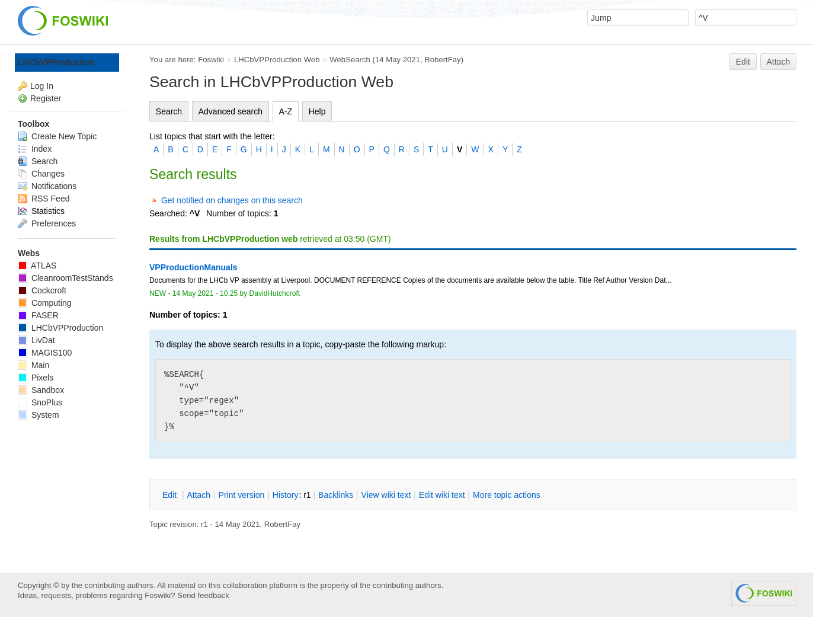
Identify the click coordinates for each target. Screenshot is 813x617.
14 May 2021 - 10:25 (205, 293)
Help (317, 111)
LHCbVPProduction (56, 62)
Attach (778, 61)
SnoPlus (40, 402)
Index (35, 149)
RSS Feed (43, 198)
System (38, 415)
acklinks (335, 495)
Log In (41, 86)
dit (170, 495)
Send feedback (203, 595)
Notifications (47, 186)
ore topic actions (506, 495)
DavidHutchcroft (274, 293)
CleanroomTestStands (65, 278)
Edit (743, 61)
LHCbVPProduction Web (277, 59)
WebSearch (349, 59)
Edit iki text (442, 495)
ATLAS (37, 265)
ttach (198, 495)
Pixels (35, 377)
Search (169, 111)
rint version (242, 495)
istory (286, 495)
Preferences (47, 223)
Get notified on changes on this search (232, 200)
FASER (38, 315)
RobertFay (442, 59)
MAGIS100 (45, 352)
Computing (45, 303)
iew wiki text (386, 495)
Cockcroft (42, 290)
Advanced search (231, 111)
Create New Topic (57, 136)
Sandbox (41, 390)
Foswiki (211, 59)
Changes (41, 173)
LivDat (36, 340)
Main (33, 365)
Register (45, 98)
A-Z (286, 111)
